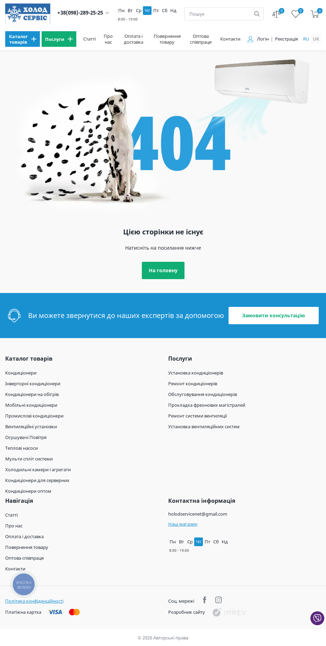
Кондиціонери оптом (28, 491)
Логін (263, 39)
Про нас (108, 39)
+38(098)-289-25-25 (80, 12)
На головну (163, 270)
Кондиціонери (20, 373)
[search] (257, 14)
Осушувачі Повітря (25, 437)
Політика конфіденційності (34, 601)
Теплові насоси (21, 448)
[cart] (315, 14)
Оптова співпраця (201, 39)
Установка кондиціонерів (195, 373)
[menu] (22, 39)
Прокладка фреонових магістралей (206, 405)
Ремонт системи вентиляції (197, 416)
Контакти (230, 39)
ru (306, 39)
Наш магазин (182, 524)
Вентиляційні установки (31, 426)
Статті (89, 39)
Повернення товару (167, 39)
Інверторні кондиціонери (32, 383)
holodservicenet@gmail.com (197, 514)
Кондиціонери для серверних (37, 480)
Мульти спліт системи (29, 459)
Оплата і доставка (133, 39)
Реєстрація (286, 39)
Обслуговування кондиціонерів (202, 394)
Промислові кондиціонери (34, 416)
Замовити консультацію (273, 315)
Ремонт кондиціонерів (192, 383)
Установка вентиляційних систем (204, 426)
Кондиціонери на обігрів (32, 394)
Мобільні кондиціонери (31, 405)
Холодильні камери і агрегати (38, 469)
